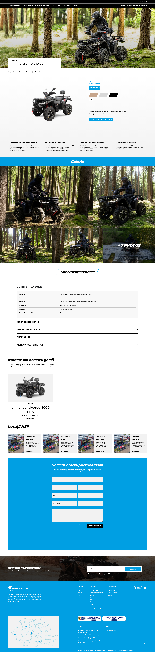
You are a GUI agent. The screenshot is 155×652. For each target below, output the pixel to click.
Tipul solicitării (56, 500)
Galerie (21, 72)
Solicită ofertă (40, 72)
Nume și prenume (57, 476)
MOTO (80, 592)
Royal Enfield (94, 590)
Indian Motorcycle (95, 609)
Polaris (92, 606)
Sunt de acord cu (100, 574)
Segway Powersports (96, 592)
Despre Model (12, 72)
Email (53, 484)
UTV (79, 597)
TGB (91, 597)
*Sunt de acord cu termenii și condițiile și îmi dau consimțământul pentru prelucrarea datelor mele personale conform (68, 525)
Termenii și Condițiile (105, 574)
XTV (79, 595)
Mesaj (53, 508)
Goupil (92, 602)
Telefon (80, 484)
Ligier (92, 604)
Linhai (14, 61)
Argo (91, 599)
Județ (54, 492)
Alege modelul (82, 500)
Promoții (123, 6)
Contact (144, 6)
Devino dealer (143, 1)
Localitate (81, 492)
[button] (28, 6)
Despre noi (136, 6)
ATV (79, 590)
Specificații (29, 72)
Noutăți (129, 6)
